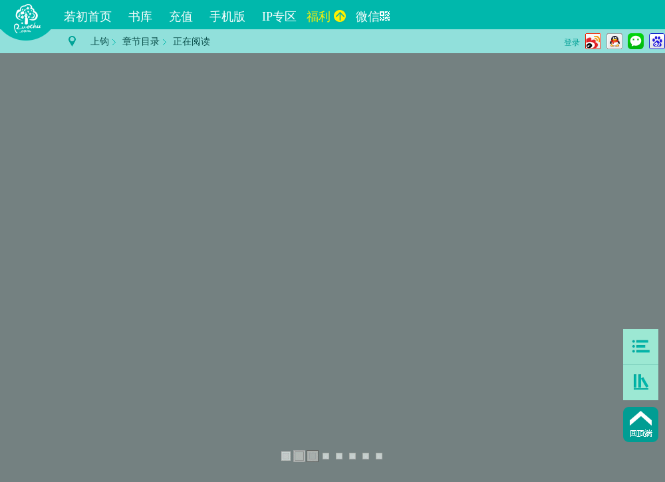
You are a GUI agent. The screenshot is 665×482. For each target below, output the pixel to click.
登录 (572, 42)
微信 (373, 16)
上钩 (99, 42)
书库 (140, 16)
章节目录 (141, 42)
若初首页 (88, 16)
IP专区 (279, 16)
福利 (326, 16)
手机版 (227, 16)
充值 (181, 16)
